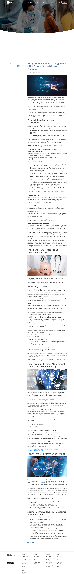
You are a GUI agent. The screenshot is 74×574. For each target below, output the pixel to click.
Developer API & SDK (49, 557)
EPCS (35, 559)
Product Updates (11, 76)
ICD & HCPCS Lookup (49, 565)
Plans (23, 569)
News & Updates (60, 557)
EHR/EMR (10, 72)
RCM (42, 483)
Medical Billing (24, 560)
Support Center (48, 556)
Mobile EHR (24, 566)
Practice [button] (35, 554)
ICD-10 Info (36, 563)
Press (9, 80)
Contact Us (59, 560)
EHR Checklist (36, 556)
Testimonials (59, 562)
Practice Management (12, 74)
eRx (23, 567)
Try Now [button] (64, 2)
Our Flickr (59, 565)
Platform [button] (37, 2)
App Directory (48, 566)
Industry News (11, 78)
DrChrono (31, 246)
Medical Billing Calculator (50, 560)
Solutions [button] (30, 2)
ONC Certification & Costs (38, 557)
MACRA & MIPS (36, 560)
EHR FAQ (47, 559)
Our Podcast (48, 567)
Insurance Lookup (49, 563)
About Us (59, 556)
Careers (58, 559)
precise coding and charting (46, 219)
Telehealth (58, 2)
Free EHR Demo (25, 556)
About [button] (58, 554)
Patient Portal (24, 564)
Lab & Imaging (24, 572)
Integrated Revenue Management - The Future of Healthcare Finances (46, 66)
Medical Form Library (49, 562)
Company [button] (51, 2)
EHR (23, 557)
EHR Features (24, 570)
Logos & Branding (60, 563)
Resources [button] (44, 2)
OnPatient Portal (37, 565)
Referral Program (37, 562)
